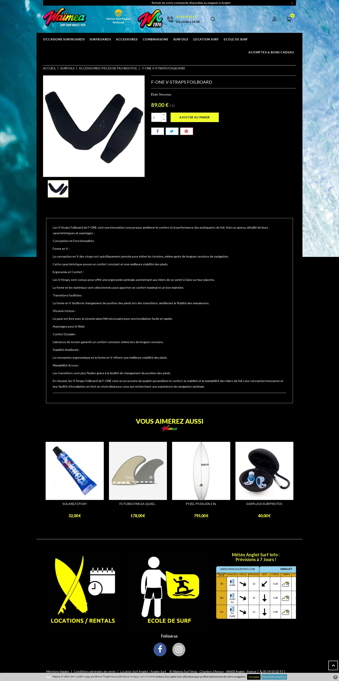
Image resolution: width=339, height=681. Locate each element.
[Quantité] (156, 117)
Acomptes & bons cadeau (271, 52)
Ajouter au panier (194, 117)
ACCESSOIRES (127, 39)
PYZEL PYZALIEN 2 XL (201, 504)
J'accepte (253, 676)
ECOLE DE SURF (236, 39)
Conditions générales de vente (95, 671)
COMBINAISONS (155, 39)
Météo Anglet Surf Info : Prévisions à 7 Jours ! (256, 557)
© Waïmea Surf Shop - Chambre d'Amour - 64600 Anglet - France (213, 671)
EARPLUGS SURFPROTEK (264, 504)
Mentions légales (58, 671)
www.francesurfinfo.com (237, 569)
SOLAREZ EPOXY (74, 504)
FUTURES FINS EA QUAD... (138, 504)
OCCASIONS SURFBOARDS (64, 39)
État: (154, 94)
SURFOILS (180, 39)
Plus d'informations (274, 676)
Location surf (206, 39)
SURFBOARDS (100, 39)
